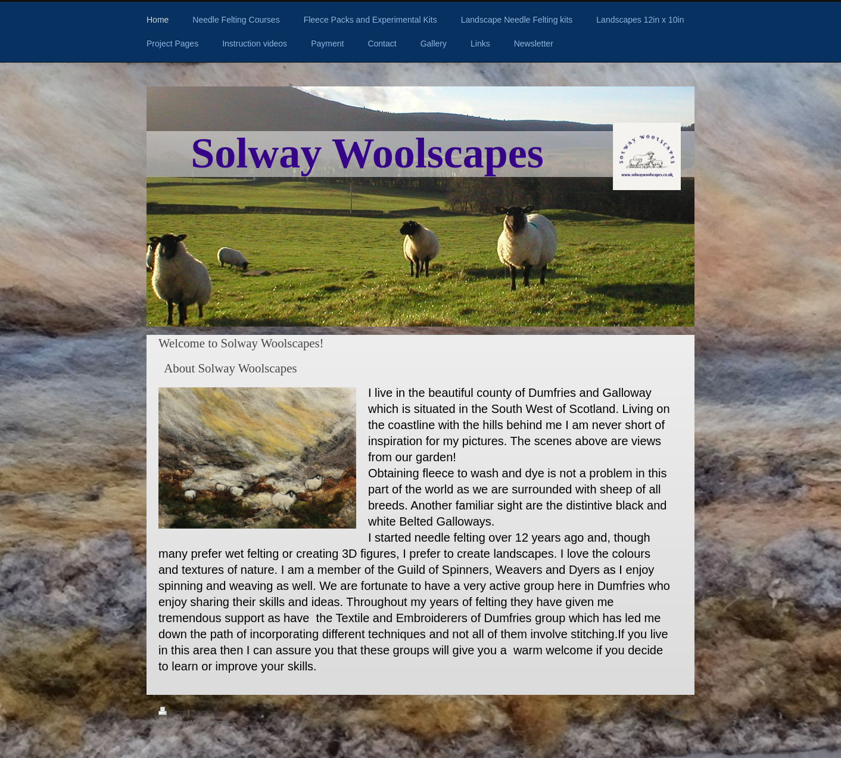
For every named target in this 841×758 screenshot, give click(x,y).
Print (173, 713)
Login (674, 711)
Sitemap (205, 713)
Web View (666, 721)
